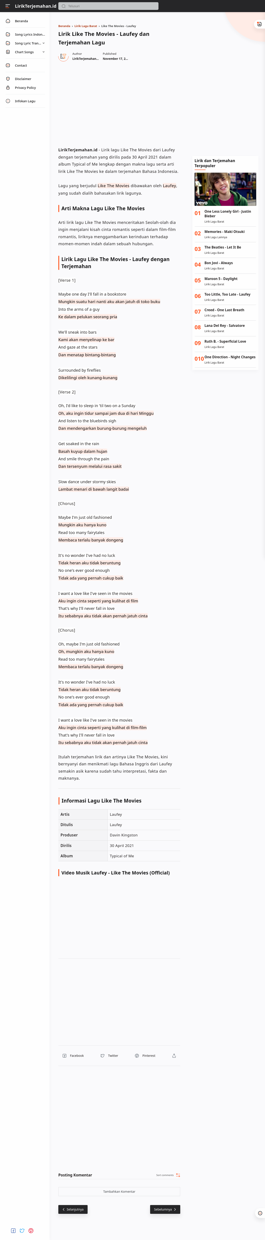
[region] (119, 103)
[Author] (86, 59)
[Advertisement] (225, 83)
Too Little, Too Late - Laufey (227, 294)
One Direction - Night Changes (230, 357)
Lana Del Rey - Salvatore (224, 325)
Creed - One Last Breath (224, 310)
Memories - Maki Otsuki (224, 231)
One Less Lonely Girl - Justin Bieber (227, 213)
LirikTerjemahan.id (36, 6)
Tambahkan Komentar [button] (119, 1191)
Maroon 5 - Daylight (220, 278)
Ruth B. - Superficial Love (225, 341)
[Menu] (8, 6)
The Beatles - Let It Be (222, 247)
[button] (64, 6)
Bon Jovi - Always (218, 263)
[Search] (108, 6)
